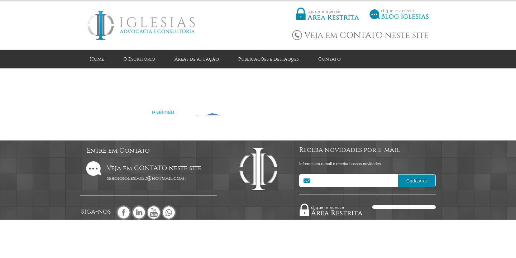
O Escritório (139, 59)
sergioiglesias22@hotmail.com (145, 178)
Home (97, 59)
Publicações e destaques (268, 59)
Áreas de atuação (197, 59)
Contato (329, 59)
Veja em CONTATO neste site (366, 35)
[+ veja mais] (163, 112)
